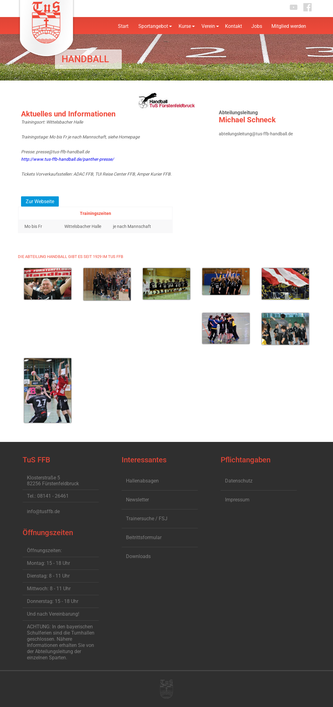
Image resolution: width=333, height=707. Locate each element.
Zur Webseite (40, 201)
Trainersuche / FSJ (146, 519)
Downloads (138, 556)
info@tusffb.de (43, 511)
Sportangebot (153, 26)
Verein (208, 26)
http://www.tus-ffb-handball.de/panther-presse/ (67, 159)
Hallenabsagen (142, 481)
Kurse (185, 26)
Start (123, 26)
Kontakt (233, 26)
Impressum (237, 500)
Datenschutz (239, 481)
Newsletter (137, 500)
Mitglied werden (288, 26)
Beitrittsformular (144, 537)
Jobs (256, 26)
